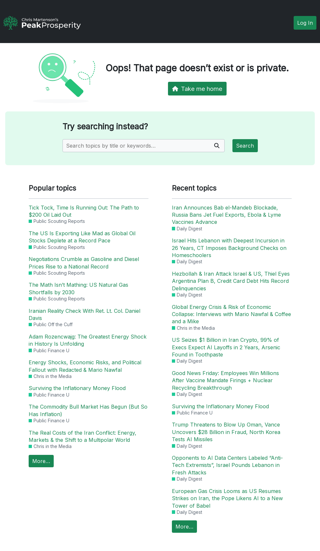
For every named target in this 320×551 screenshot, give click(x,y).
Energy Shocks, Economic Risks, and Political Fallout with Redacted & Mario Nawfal (85, 366)
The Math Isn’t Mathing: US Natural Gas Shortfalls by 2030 (78, 288)
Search (245, 145)
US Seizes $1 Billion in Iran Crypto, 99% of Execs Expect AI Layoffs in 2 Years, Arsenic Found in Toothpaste (226, 347)
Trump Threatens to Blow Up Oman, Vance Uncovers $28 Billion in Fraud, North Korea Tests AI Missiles (226, 431)
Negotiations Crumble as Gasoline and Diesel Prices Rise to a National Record (84, 262)
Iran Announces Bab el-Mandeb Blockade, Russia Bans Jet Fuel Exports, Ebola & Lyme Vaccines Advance (226, 214)
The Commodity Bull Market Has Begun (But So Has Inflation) (88, 410)
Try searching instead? (105, 126)
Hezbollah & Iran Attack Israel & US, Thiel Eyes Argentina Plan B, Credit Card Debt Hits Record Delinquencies (231, 281)
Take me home (197, 88)
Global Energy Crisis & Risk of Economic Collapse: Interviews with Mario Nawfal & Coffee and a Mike (231, 314)
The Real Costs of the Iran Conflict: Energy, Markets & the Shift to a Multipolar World (82, 436)
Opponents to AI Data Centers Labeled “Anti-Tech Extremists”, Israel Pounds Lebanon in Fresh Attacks (227, 465)
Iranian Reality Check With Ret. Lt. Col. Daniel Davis (84, 314)
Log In (305, 23)
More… (41, 461)
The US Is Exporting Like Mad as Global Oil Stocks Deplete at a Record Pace (82, 237)
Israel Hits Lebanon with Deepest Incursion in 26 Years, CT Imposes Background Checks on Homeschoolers (229, 247)
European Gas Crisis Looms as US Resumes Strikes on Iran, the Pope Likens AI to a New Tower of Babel (227, 498)
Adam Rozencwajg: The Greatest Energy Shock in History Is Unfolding (87, 340)
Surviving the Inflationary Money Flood (77, 388)
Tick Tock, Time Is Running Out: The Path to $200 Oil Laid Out (84, 211)
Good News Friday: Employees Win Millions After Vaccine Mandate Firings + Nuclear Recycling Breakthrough (225, 380)
